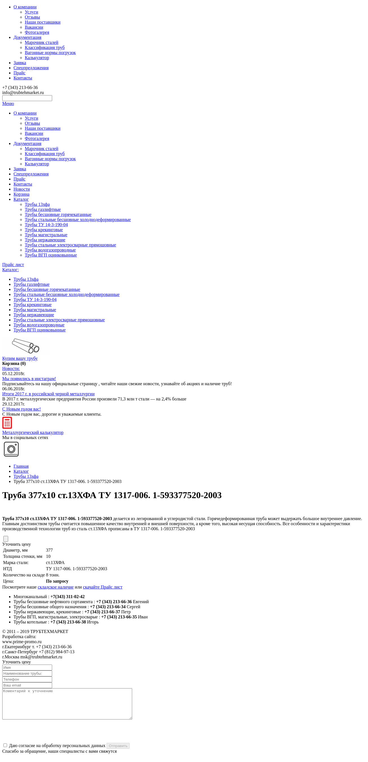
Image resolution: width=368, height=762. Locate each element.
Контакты (23, 77)
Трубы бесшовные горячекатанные (58, 214)
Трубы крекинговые (44, 229)
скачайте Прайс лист (103, 587)
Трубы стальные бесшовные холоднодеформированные (78, 219)
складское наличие (56, 587)
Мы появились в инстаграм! (29, 378)
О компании (25, 7)
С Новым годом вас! (21, 409)
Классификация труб (45, 47)
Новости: (11, 368)
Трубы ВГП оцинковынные (51, 255)
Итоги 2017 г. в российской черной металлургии (48, 393)
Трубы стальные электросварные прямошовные (70, 244)
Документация (27, 37)
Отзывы (32, 17)
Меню (8, 103)
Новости (22, 189)
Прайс (19, 72)
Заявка (20, 62)
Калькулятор (37, 57)
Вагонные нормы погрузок (50, 52)
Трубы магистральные (46, 234)
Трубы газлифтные (43, 209)
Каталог (21, 199)
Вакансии (34, 27)
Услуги (31, 12)
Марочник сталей (41, 42)
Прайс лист (13, 264)
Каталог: (10, 269)
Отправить (118, 752)
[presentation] (45, 737)
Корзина (22, 194)
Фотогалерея (37, 32)
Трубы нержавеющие (45, 239)
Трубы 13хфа (37, 204)
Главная (21, 466)
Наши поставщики (43, 22)
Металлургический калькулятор (32, 430)
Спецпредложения (31, 67)
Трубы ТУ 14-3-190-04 (46, 224)
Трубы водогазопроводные (50, 250)
